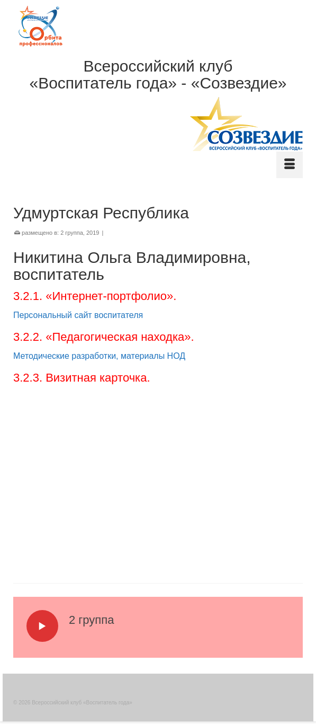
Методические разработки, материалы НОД (99, 355)
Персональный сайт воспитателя (78, 315)
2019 (92, 232)
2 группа (71, 232)
